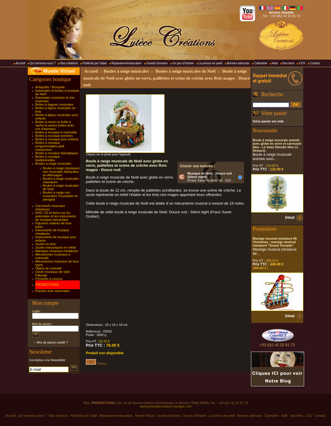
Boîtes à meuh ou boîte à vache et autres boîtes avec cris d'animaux (54, 125)
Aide (275, 63)
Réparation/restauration (126, 63)
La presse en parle (211, 63)
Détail (290, 218)
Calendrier (260, 63)
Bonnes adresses (238, 63)
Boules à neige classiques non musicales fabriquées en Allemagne (61, 171)
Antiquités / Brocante (50, 87)
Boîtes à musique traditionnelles (47, 158)
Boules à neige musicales (53, 163)
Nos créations (69, 63)
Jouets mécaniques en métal (55, 247)
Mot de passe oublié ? (52, 342)
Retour (96, 363)
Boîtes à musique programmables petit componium (49, 146)
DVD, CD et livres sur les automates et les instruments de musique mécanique (55, 216)
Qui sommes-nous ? (43, 63)
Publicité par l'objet (94, 63)
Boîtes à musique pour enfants (56, 139)
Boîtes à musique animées (54, 135)
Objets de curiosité (48, 268)
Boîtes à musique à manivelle (56, 132)
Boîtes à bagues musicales (54, 104)
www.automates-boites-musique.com (166, 406)
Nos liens (288, 63)
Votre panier (274, 113)
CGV (302, 63)
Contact (315, 63)
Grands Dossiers (157, 63)
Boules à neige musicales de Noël (186, 71)
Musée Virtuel (59, 71)
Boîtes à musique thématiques (56, 153)
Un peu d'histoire (183, 63)
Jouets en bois (45, 244)
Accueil (20, 63)
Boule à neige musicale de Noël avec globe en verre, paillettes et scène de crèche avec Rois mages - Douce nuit (166, 78)
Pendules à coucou (48, 278)
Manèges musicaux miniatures (56, 251)
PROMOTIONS (47, 285)
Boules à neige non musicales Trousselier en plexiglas (60, 196)
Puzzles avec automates (52, 291)
